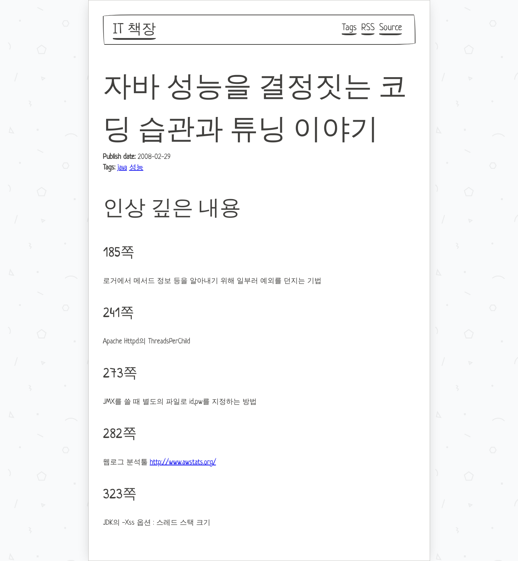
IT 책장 (134, 29)
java (122, 168)
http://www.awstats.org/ (183, 462)
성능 (136, 168)
